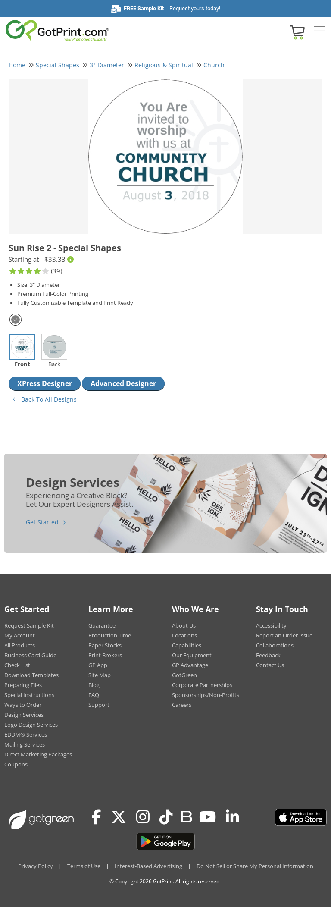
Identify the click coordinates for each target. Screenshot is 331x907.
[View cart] (296, 31)
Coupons (16, 764)
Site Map (99, 675)
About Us (184, 625)
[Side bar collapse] (319, 31)
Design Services (24, 715)
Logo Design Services (31, 724)
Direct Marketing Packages (38, 754)
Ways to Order (22, 705)
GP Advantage (190, 665)
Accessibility (271, 625)
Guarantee (102, 625)
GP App (97, 665)
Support (98, 705)
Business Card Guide (30, 655)
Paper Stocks (105, 645)
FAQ (93, 695)
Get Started (42, 522)
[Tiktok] (166, 817)
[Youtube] (207, 817)
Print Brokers (105, 655)
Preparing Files (23, 685)
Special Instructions (29, 695)
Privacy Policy (35, 866)
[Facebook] (96, 817)
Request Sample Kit (29, 625)
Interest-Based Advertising (148, 866)
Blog (94, 685)
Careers (181, 705)
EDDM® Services (25, 734)
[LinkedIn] (232, 817)
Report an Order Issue (284, 635)
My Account (19, 635)
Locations (184, 635)
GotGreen (184, 675)
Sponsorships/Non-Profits (205, 695)
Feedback (268, 655)
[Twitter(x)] (118, 817)
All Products (19, 645)
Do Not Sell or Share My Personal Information (255, 866)
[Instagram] (143, 817)
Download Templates (31, 675)
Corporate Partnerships (202, 685)
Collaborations (275, 645)
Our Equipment (192, 655)
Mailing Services (24, 744)
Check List (17, 665)
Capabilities (186, 645)
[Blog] (186, 816)
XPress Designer (44, 383)
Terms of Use (83, 866)
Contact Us (270, 665)
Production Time (109, 635)
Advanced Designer (123, 383)
